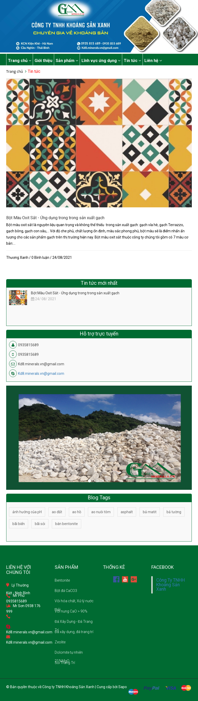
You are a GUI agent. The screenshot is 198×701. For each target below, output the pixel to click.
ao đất (57, 512)
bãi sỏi (40, 524)
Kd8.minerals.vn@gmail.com (41, 373)
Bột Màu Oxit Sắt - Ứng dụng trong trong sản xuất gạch (55, 217)
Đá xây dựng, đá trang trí (74, 632)
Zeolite (60, 642)
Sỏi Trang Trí (65, 663)
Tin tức (132, 60)
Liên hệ (153, 60)
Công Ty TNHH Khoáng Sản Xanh (170, 585)
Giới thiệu (43, 60)
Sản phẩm (67, 60)
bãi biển (18, 524)
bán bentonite (66, 524)
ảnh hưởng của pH (27, 512)
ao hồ (76, 512)
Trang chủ (19, 60)
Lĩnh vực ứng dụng (100, 60)
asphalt (127, 512)
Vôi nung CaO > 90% (71, 611)
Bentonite (62, 580)
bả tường (174, 512)
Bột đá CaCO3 (66, 591)
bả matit (149, 512)
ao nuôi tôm (101, 512)
